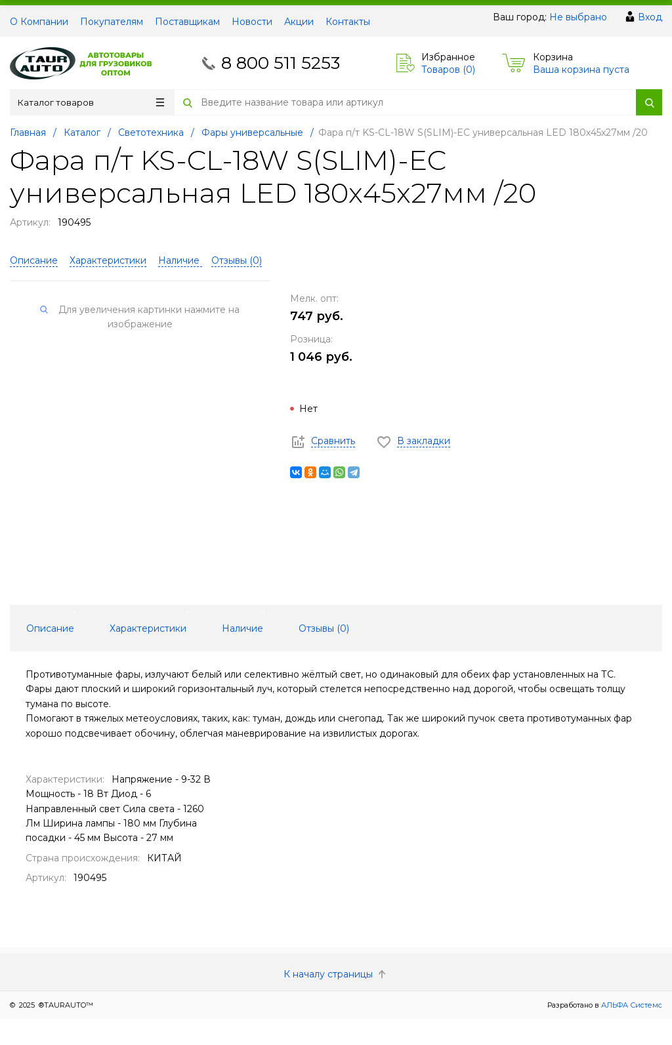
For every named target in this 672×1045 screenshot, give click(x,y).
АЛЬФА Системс (630, 1005)
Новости (252, 22)
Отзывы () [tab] (324, 628)
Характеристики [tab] (148, 628)
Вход (650, 17)
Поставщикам (187, 22)
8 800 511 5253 (280, 62)
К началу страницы (336, 974)
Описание (34, 260)
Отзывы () (236, 260)
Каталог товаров (91, 102)
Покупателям (111, 22)
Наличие (180, 260)
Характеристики (108, 260)
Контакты (348, 22)
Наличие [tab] (242, 628)
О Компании (39, 22)
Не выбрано (578, 17)
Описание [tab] (50, 628)
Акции (299, 22)
